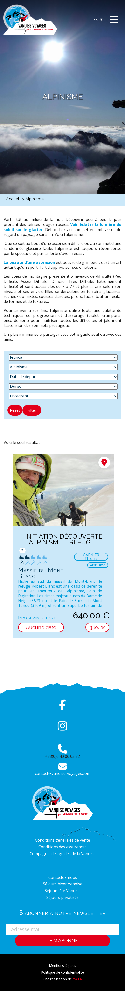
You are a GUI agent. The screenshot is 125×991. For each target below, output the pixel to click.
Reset (15, 410)
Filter (31, 410)
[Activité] (63, 367)
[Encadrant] (63, 396)
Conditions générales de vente (62, 840)
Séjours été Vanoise (63, 890)
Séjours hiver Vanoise (62, 884)
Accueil (13, 198)
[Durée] (63, 386)
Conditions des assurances (62, 846)
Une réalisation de (63, 978)
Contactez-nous (62, 877)
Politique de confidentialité (62, 972)
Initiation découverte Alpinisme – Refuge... (64, 539)
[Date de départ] (63, 377)
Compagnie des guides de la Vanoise (63, 853)
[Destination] (63, 357)
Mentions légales (62, 965)
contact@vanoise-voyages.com (62, 773)
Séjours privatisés (62, 897)
